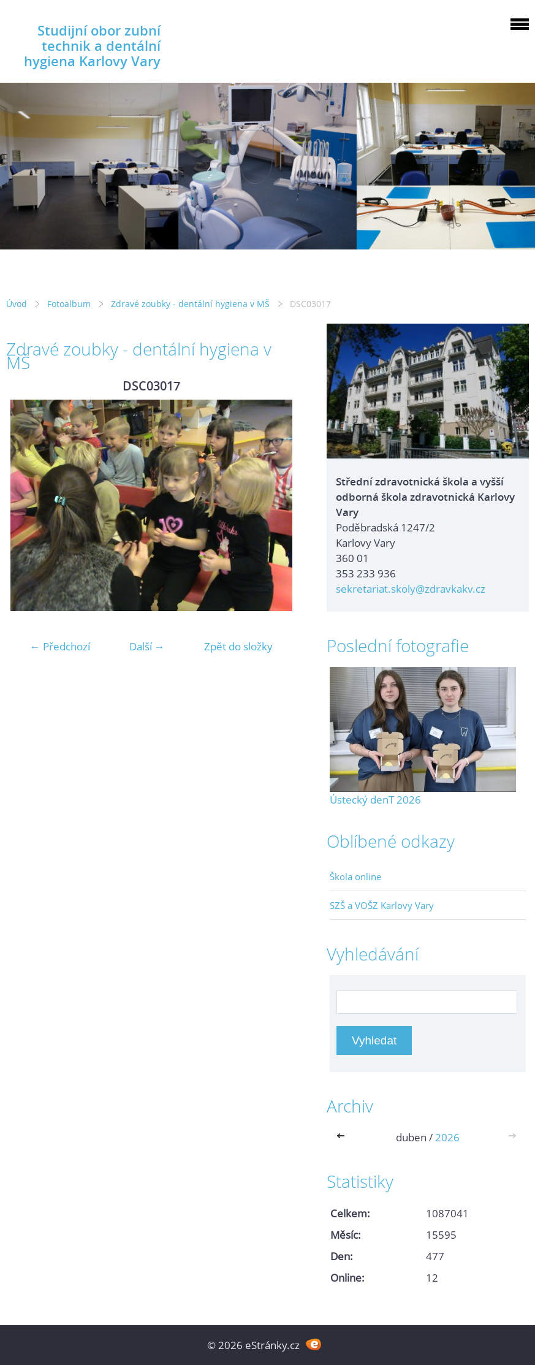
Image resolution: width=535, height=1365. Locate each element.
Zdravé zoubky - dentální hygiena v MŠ (190, 304)
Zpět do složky (238, 646)
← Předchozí (60, 646)
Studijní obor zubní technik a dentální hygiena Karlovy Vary (92, 45)
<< (343, 1137)
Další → (147, 646)
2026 (447, 1137)
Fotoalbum (69, 304)
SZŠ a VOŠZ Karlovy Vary (382, 905)
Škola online (355, 876)
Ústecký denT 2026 (375, 800)
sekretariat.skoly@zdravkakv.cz (410, 589)
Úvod (16, 304)
